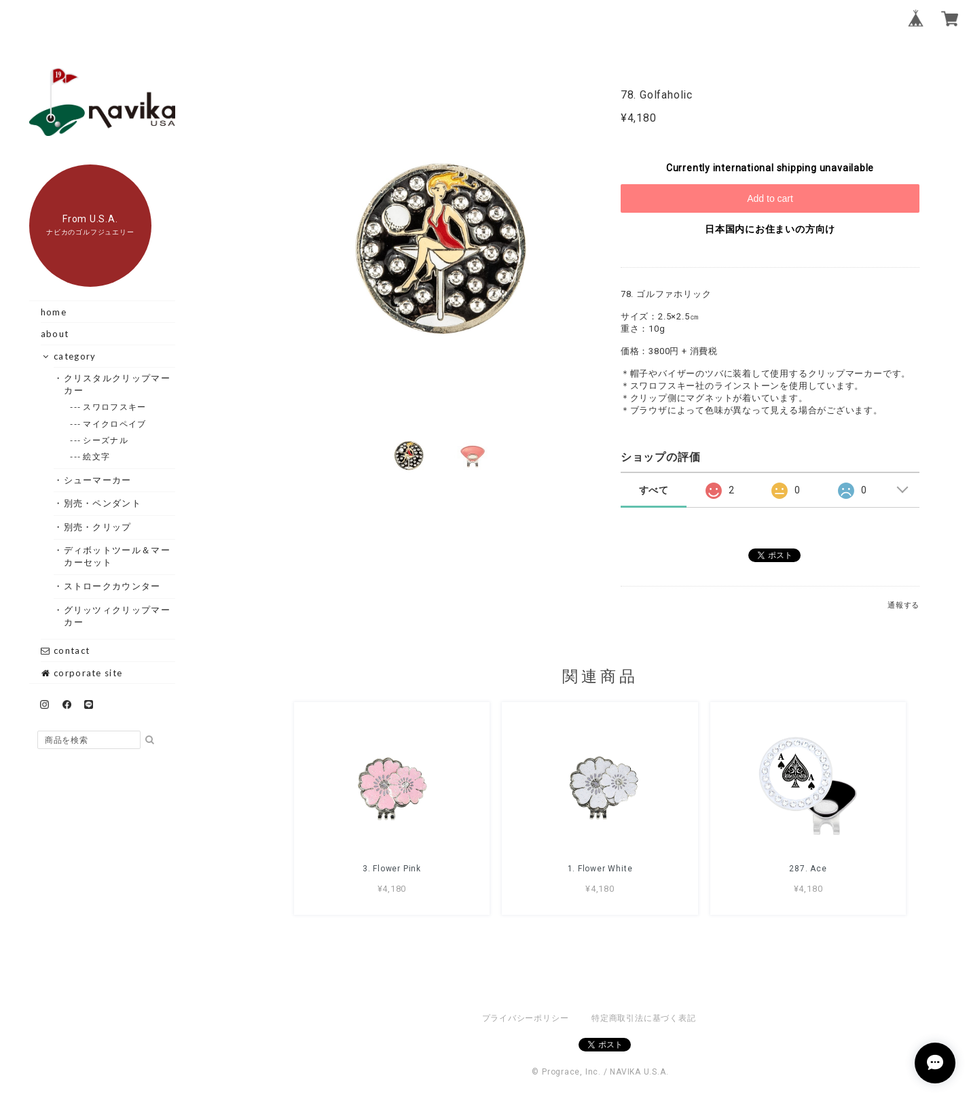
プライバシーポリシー (525, 1018)
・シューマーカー (97, 479)
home (54, 312)
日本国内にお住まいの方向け (770, 229)
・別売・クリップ (97, 526)
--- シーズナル (106, 440)
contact (65, 650)
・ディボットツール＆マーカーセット (117, 556)
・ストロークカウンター (112, 585)
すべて (654, 490)
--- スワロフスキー (115, 407)
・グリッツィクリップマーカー (117, 615)
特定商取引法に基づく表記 (643, 1018)
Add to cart (770, 198)
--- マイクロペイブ (115, 424)
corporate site (82, 672)
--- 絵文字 (97, 456)
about (55, 333)
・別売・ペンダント (102, 503)
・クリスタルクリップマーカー (117, 384)
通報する (903, 605)
